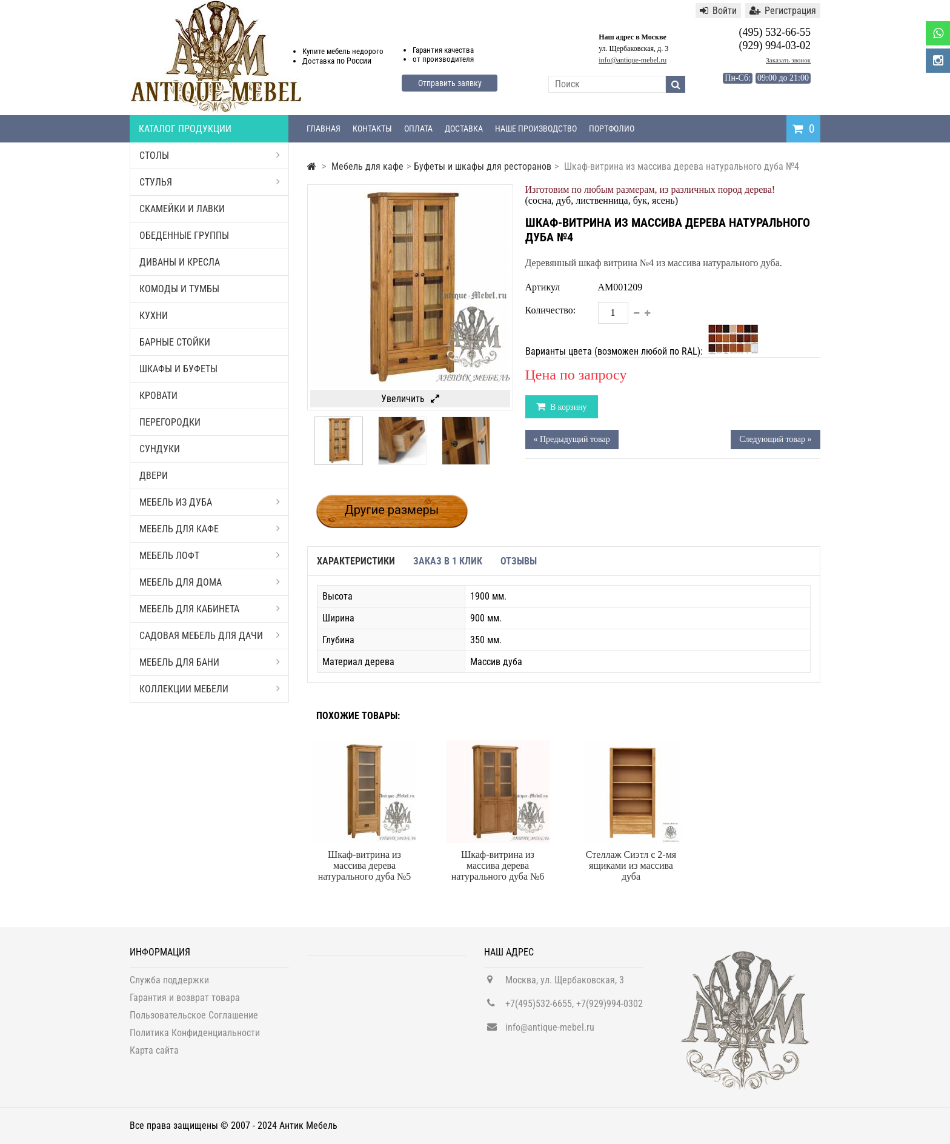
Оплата (418, 128)
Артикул (542, 287)
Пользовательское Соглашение (194, 1020)
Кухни (153, 315)
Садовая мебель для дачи (209, 635)
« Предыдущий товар (572, 439)
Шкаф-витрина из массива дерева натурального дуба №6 (498, 865)
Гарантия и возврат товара (185, 1003)
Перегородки (170, 422)
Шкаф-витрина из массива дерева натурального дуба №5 (364, 865)
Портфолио (611, 128)
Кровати (158, 395)
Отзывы (518, 561)
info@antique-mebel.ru (632, 60)
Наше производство (536, 128)
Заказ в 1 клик (447, 561)
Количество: (550, 310)
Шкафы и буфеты (178, 369)
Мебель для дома (209, 582)
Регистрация (782, 10)
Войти (718, 10)
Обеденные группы (184, 235)
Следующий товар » (775, 439)
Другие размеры (392, 510)
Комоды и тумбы (179, 289)
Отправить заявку (450, 83)
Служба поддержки (169, 985)
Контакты (372, 128)
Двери (153, 475)
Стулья (209, 182)
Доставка (464, 128)
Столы (209, 155)
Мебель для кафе (209, 529)
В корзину (567, 407)
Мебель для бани (209, 662)
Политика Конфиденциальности (195, 1038)
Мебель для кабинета (209, 609)
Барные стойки (174, 342)
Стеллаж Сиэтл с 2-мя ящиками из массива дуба (631, 865)
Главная (323, 128)
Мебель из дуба (209, 502)
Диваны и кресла (179, 262)
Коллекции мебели (209, 689)
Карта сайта (154, 1056)
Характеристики (356, 561)
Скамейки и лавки (182, 209)
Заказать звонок (788, 60)
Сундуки (159, 449)
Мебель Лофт (209, 555)
